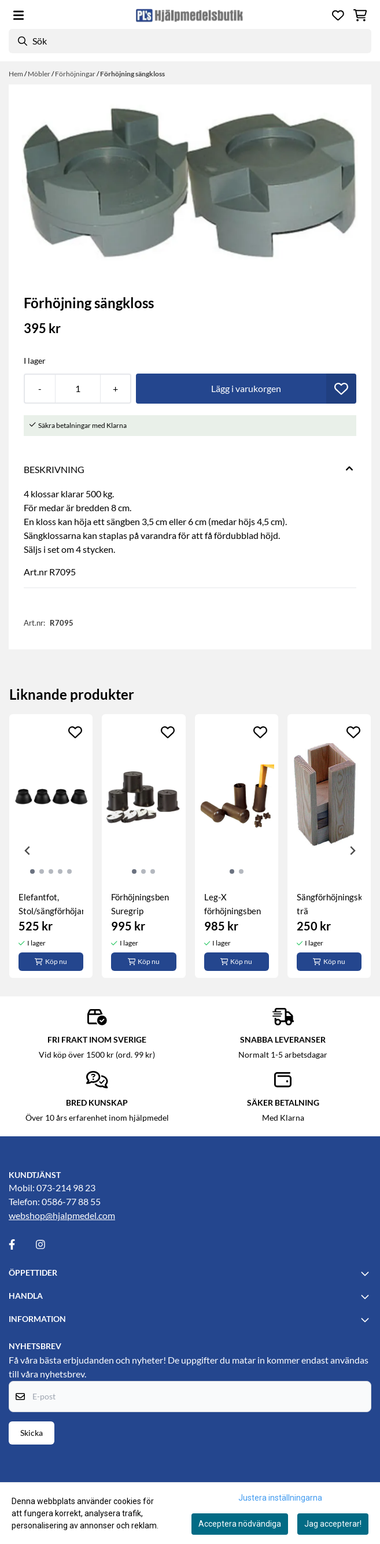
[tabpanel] (51, 846)
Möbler (39, 73)
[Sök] (190, 41)
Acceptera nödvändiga (239, 1523)
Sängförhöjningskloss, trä (329, 904)
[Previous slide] (28, 850)
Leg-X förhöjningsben (232, 904)
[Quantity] (77, 388)
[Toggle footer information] (367, 1273)
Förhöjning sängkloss (132, 73)
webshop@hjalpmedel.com (62, 1215)
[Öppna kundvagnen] (360, 15)
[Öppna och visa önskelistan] (338, 15)
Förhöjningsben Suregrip (140, 904)
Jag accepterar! (332, 1523)
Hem (16, 73)
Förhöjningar (76, 73)
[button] (341, 389)
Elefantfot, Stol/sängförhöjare (51, 904)
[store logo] (189, 15)
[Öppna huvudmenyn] (18, 15)
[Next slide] (352, 850)
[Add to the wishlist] (75, 732)
